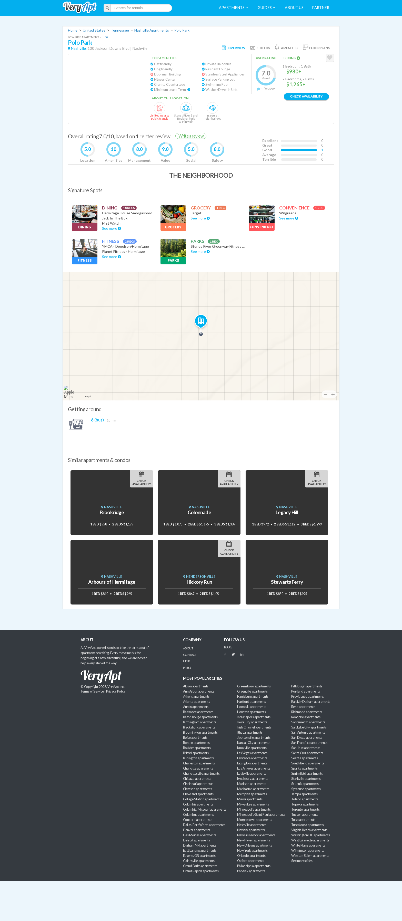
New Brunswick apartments (256, 835)
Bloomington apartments (200, 732)
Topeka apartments (305, 804)
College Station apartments (202, 799)
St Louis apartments (305, 784)
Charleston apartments (199, 763)
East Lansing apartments (199, 850)
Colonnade (199, 512)
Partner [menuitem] (320, 7)
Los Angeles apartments (253, 768)
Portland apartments (305, 691)
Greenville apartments (252, 691)
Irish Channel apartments (254, 727)
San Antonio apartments (308, 732)
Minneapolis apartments (253, 809)
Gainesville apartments (198, 861)
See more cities (301, 861)
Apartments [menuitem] (233, 7)
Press (187, 667)
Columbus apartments (198, 814)
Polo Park (181, 30)
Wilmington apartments (307, 850)
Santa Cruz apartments (307, 753)
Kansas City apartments (253, 743)
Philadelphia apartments (253, 866)
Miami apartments (249, 799)
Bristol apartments (195, 753)
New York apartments (252, 850)
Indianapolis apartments (253, 717)
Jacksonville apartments (253, 737)
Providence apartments (307, 696)
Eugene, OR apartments (199, 855)
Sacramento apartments (308, 722)
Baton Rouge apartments (200, 717)
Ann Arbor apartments (198, 691)
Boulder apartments (196, 748)
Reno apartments (303, 707)
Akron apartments (195, 686)
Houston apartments (251, 712)
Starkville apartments (306, 778)
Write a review (191, 136)
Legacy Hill (287, 512)
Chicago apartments (197, 778)
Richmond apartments (306, 712)
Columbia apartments (198, 804)
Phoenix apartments (251, 871)
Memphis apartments (252, 794)
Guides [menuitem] (266, 7)
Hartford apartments (251, 701)
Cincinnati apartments (198, 784)
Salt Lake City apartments (309, 727)
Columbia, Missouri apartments (204, 809)
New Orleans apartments (254, 845)
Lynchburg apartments (252, 778)
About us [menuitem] (294, 7)
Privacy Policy (116, 691)
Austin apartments (195, 707)
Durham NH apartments (199, 845)
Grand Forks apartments (200, 866)
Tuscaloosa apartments (307, 825)
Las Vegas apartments (252, 753)
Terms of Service (92, 691)
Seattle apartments (304, 758)
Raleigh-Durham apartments (310, 701)
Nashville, (79, 48)
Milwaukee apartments (253, 804)
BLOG (228, 647)
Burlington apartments (198, 758)
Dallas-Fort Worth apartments (204, 825)
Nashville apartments (251, 825)
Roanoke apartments (305, 717)
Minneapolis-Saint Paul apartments (261, 814)
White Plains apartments (308, 845)
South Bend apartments (307, 763)
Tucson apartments (304, 814)
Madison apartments (251, 784)
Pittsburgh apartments (306, 686)
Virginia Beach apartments (309, 830)
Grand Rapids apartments (201, 871)
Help (186, 661)
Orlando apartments (251, 855)
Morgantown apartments (254, 820)
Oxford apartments (250, 861)
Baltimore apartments (198, 712)
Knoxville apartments (251, 748)
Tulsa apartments (303, 820)
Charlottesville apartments (201, 773)
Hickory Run (199, 582)
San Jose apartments (305, 748)
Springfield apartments (307, 773)
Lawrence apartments (252, 758)
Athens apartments (196, 696)
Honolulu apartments (251, 707)
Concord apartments (197, 820)
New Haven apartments (253, 840)
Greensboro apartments (254, 686)
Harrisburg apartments (252, 696)
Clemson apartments (197, 789)
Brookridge (112, 512)
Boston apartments (196, 743)
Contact (189, 655)
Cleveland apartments (198, 794)
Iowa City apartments (252, 722)
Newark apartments (251, 830)
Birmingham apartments (199, 722)
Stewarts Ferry (287, 582)
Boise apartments (195, 737)
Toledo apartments (304, 799)
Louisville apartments (251, 773)
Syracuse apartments (306, 789)
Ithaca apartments (250, 732)
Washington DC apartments (310, 835)
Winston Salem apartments (310, 855)
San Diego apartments (306, 737)
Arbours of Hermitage (111, 582)
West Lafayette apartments (310, 840)
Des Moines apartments (199, 835)
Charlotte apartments (198, 768)
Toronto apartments (305, 809)
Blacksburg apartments (199, 727)
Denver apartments (196, 830)
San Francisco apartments (309, 743)
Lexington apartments (252, 763)
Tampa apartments (304, 794)
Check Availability (306, 96)
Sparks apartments (304, 768)
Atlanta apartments (196, 701)
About (188, 648)
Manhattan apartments (253, 789)
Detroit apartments (196, 840)
